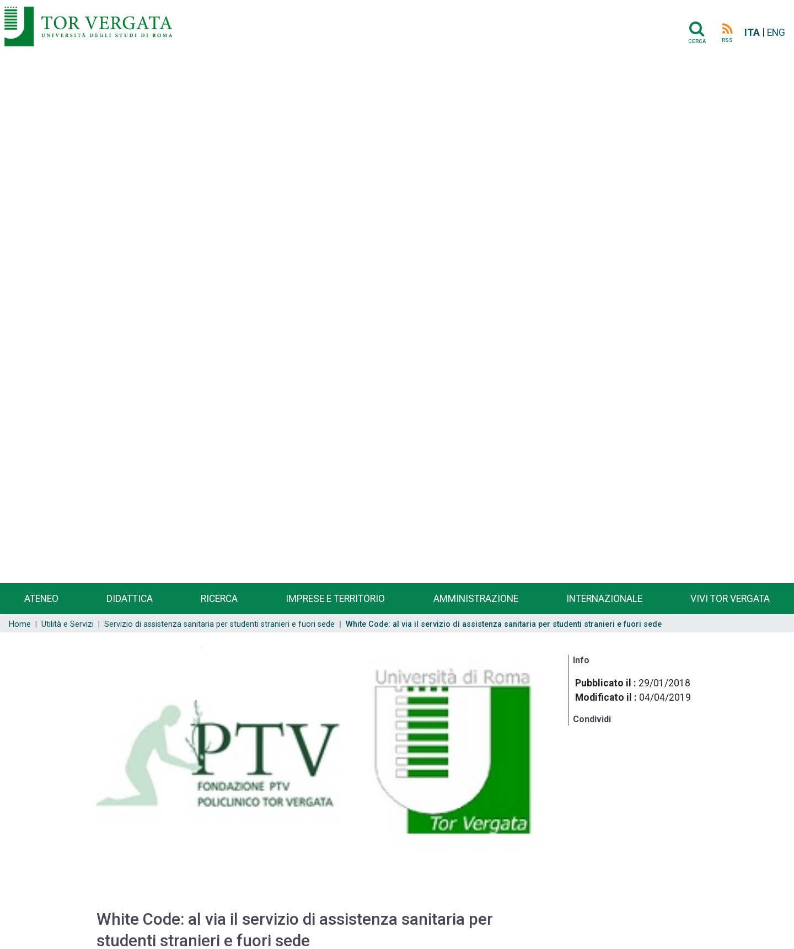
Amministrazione (475, 598)
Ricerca (219, 598)
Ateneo (41, 598)
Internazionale (604, 598)
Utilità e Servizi (67, 624)
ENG (776, 32)
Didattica (129, 598)
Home (20, 624)
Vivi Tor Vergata (730, 598)
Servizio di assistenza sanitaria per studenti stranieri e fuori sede (219, 624)
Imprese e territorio (335, 598)
